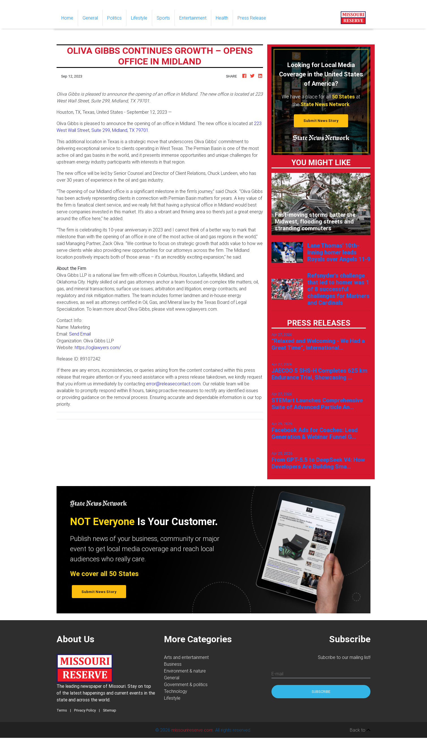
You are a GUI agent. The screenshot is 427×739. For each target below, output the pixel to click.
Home (69, 17)
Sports (163, 18)
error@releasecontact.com (173, 383)
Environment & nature (185, 671)
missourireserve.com (192, 730)
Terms (62, 710)
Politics (114, 18)
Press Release (252, 18)
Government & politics (186, 684)
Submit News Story (320, 120)
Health (222, 18)
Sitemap (109, 710)
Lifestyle (139, 18)
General (90, 18)
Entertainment (192, 18)
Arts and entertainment (186, 657)
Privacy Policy (85, 710)
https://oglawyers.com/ (98, 347)
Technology (175, 691)
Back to (360, 730)
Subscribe (321, 691)
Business (173, 664)
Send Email (80, 334)
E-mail (277, 673)
